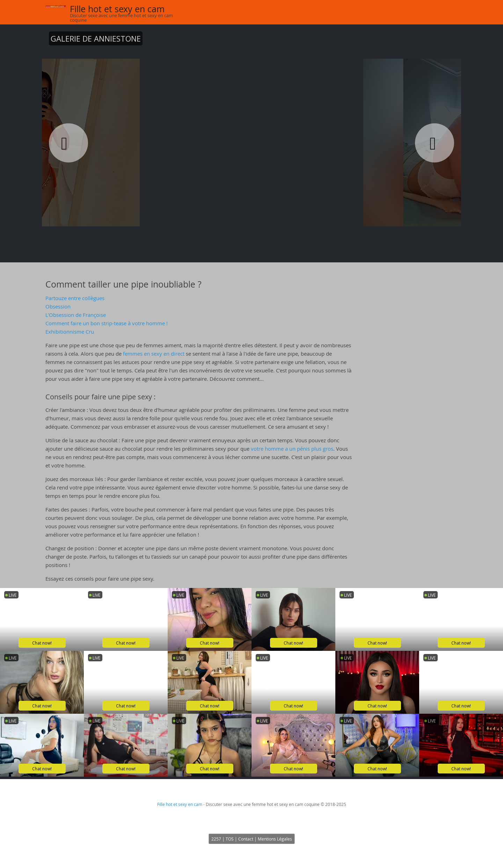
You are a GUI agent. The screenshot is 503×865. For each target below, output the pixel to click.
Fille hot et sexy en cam (117, 9)
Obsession (58, 306)
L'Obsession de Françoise (75, 314)
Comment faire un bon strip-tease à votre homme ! (106, 323)
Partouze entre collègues (74, 298)
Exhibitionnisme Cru (69, 331)
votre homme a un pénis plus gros (292, 448)
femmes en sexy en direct (153, 353)
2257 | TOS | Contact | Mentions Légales (251, 839)
